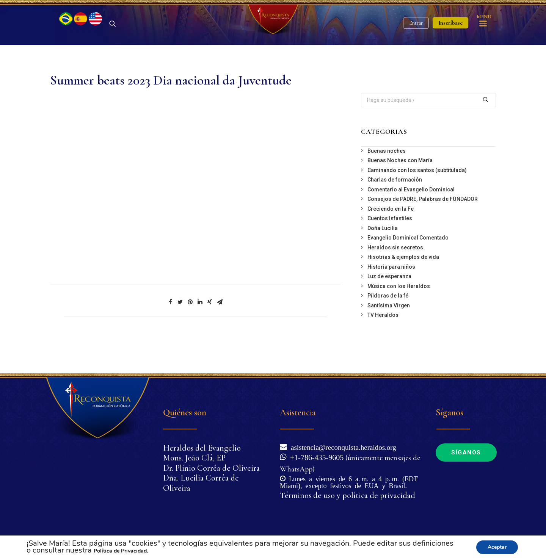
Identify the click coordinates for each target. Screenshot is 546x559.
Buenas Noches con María (400, 187)
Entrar (416, 36)
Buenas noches (386, 177)
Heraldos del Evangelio (202, 448)
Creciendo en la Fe (390, 235)
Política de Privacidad (120, 550)
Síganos (466, 452)
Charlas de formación (394, 206)
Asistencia (298, 412)
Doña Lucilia (382, 255)
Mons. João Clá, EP (194, 458)
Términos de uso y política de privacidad (347, 495)
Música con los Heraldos (398, 313)
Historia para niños (391, 293)
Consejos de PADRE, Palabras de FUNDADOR (422, 225)
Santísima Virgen (388, 332)
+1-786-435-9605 (315, 456)
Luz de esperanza (389, 303)
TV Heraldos (383, 341)
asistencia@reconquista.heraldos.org (341, 446)
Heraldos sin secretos (395, 274)
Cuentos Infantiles (389, 245)
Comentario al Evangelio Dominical (411, 216)
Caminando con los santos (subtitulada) (417, 197)
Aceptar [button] (497, 547)
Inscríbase (450, 36)
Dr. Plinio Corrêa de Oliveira (211, 468)
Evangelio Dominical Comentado (408, 264)
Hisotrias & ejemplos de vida (403, 283)
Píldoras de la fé (387, 322)
